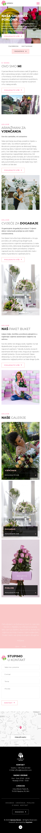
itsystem (29, 822)
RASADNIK (21, 51)
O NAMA (15, 805)
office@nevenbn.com (23, 770)
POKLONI (31, 803)
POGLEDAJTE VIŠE (13, 38)
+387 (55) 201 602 (23, 768)
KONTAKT (9, 703)
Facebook (14, 46)
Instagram (26, 46)
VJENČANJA (20, 803)
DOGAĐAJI (10, 803)
